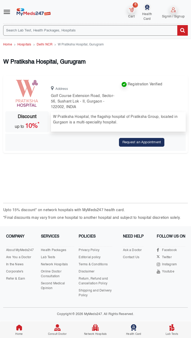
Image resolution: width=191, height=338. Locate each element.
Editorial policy (90, 257)
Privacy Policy (89, 250)
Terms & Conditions (93, 264)
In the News (14, 264)
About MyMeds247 (20, 250)
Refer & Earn (15, 278)
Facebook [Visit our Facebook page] (167, 250)
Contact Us (131, 257)
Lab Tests (48, 257)
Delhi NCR (45, 44)
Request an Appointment (141, 142)
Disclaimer (86, 271)
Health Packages (53, 250)
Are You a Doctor (18, 257)
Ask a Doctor (132, 250)
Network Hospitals (54, 264)
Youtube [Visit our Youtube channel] (165, 272)
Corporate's (14, 271)
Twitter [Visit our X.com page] (164, 257)
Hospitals (24, 44)
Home (7, 44)
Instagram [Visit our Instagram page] (167, 264)
